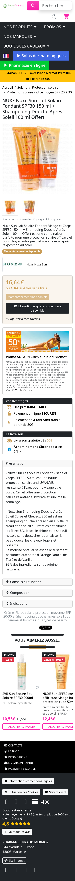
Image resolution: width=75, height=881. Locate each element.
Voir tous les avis (17, 826)
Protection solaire (45, 87)
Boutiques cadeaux (26, 46)
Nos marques (20, 36)
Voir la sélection (23, 390)
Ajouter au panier (21, 721)
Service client (55, 787)
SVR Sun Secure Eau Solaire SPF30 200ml (17, 690)
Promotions (15, 752)
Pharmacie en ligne (24, 65)
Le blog (12, 746)
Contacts (13, 740)
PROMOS (55, 26)
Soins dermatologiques (41, 55)
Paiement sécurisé (20, 763)
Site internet (14, 855)
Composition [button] (18, 592)
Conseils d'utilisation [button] (24, 582)
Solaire (22, 87)
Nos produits (20, 26)
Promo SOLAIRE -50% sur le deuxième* (36, 357)
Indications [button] (16, 603)
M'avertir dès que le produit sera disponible (37, 308)
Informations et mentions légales (28, 776)
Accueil (7, 87)
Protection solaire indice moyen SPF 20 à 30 (39, 92)
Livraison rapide (19, 757)
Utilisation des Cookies (21, 787)
